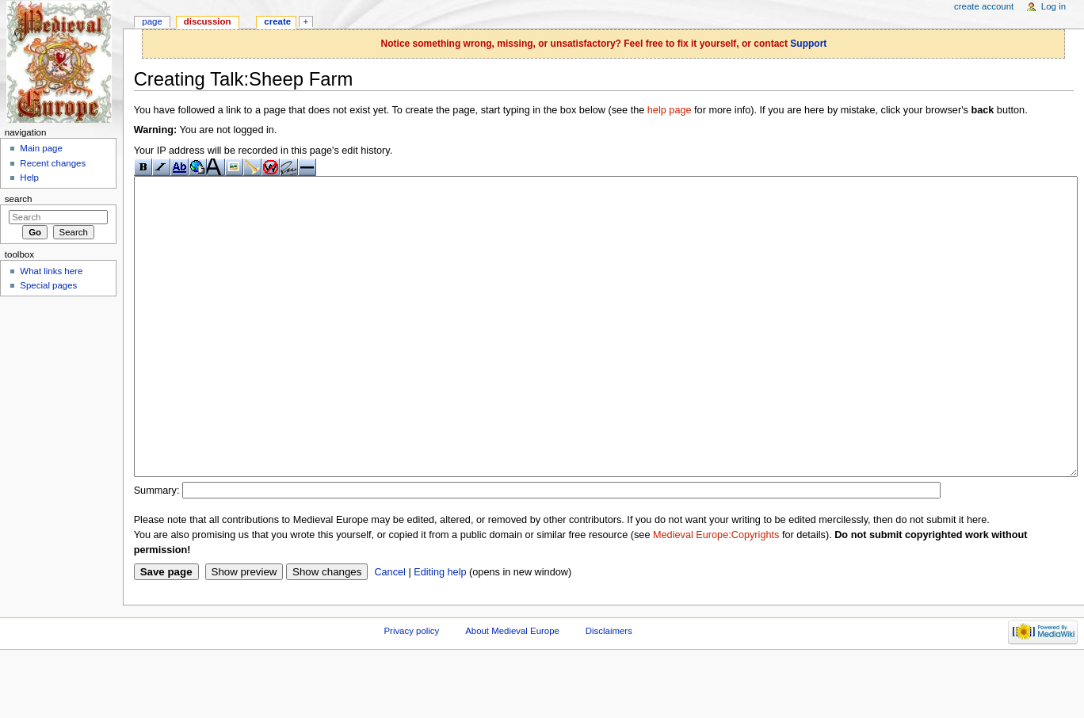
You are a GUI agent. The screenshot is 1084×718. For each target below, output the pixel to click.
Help (29, 177)
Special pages (48, 285)
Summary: (157, 550)
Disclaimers (609, 690)
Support (808, 43)
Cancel (390, 631)
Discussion (207, 21)
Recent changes (53, 163)
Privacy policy (411, 690)
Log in (1053, 6)
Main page (41, 148)
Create (277, 21)
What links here (51, 271)
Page (152, 21)
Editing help (440, 631)
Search (18, 199)
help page (669, 110)
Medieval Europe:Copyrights (716, 594)
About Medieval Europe (512, 690)
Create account (983, 6)
